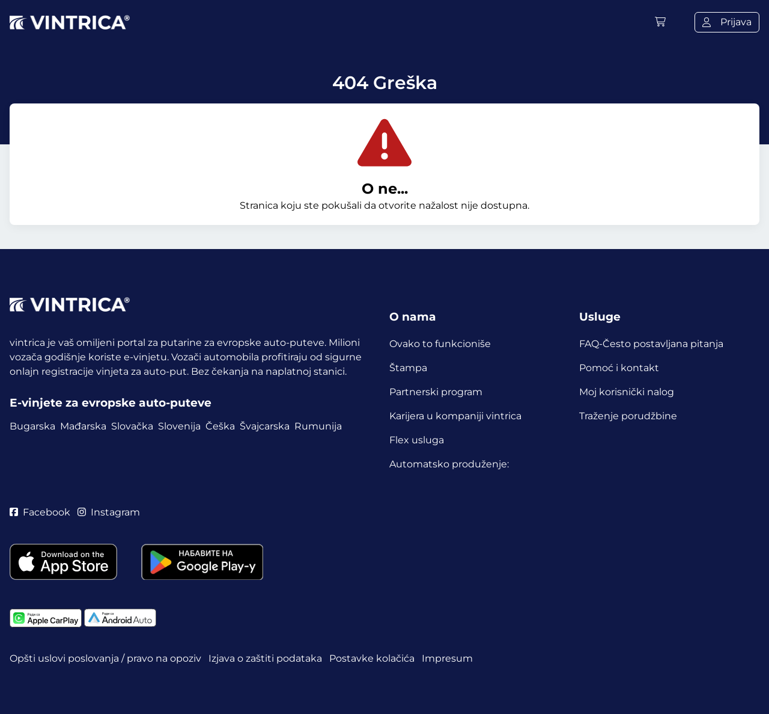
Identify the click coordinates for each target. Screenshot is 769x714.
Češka (220, 426)
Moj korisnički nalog (626, 392)
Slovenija (179, 426)
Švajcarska (265, 426)
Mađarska (83, 426)
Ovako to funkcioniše (440, 343)
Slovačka (132, 426)
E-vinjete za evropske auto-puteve (110, 403)
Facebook (40, 512)
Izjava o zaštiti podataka (265, 658)
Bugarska (32, 426)
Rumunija (318, 426)
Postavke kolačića (372, 658)
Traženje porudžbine (628, 416)
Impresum (447, 658)
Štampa (408, 368)
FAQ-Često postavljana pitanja (651, 343)
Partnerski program (435, 392)
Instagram (109, 512)
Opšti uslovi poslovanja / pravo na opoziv (105, 658)
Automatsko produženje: (449, 464)
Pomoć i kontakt (619, 368)
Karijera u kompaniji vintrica (455, 416)
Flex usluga (416, 440)
